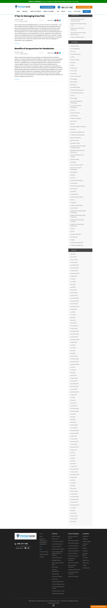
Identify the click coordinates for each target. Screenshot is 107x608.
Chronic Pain (74, 70)
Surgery (73, 239)
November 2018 (74, 433)
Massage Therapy (75, 143)
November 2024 (75, 301)
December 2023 (75, 331)
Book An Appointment (84, 7)
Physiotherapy (74, 194)
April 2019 (73, 419)
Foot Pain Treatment (73, 545)
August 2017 (74, 450)
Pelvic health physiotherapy (78, 186)
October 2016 (74, 472)
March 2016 (73, 488)
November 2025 (75, 268)
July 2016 (73, 480)
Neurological (74, 172)
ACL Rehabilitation (75, 48)
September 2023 (75, 339)
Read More (17, 43)
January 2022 (74, 381)
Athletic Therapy (75, 59)
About (63, 11)
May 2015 (73, 510)
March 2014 (73, 521)
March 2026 (73, 257)
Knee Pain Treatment (73, 556)
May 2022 (73, 372)
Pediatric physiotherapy (77, 180)
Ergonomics (74, 84)
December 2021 (74, 383)
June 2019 (73, 414)
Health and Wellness (76, 118)
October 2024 (74, 303)
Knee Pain (73, 129)
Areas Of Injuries (73, 534)
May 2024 (73, 317)
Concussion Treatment (57, 541)
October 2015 (74, 502)
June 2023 (73, 348)
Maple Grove (86, 560)
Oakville (84, 565)
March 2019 (73, 422)
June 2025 (73, 281)
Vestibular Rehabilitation (77, 245)
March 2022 (73, 375)
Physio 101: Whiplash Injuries (77, 37)
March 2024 (73, 323)
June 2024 (73, 314)
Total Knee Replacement (77, 242)
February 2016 (74, 491)
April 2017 (73, 461)
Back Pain (73, 62)
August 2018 (74, 436)
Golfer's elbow (74, 115)
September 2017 (75, 447)
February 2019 (74, 425)
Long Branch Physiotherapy (77, 135)
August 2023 (74, 342)
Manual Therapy (75, 140)
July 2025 (73, 279)
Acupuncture (55, 539)
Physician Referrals (47, 7)
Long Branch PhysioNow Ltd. (78, 132)
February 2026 (74, 259)
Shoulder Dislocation (76, 234)
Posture (73, 199)
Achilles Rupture (75, 46)
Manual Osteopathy (76, 137)
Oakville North (86, 568)
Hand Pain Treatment (73, 551)
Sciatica (73, 228)
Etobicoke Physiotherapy (77, 93)
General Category (75, 113)
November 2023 (75, 334)
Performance (74, 188)
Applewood (85, 536)
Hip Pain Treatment (73, 553)
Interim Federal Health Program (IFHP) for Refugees (57, 553)
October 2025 (74, 270)
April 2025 (73, 287)
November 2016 (74, 469)
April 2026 (73, 254)
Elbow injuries (74, 82)
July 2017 (73, 452)
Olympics (73, 175)
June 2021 (73, 400)
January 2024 (74, 328)
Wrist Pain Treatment (73, 576)
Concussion (74, 73)
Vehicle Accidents (35, 11)
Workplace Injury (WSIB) (58, 593)
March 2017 (73, 463)
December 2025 (75, 265)
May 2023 (73, 350)
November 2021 (74, 386)
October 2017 (74, 444)
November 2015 (74, 499)
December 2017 (74, 441)
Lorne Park (85, 557)
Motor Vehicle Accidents (77, 165)
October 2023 (74, 336)
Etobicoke (85, 551)
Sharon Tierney (24, 21)
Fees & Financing (44, 551)
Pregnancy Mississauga (76, 205)
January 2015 (74, 518)
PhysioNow (73, 191)
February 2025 (74, 292)
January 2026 (74, 262)
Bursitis (72, 65)
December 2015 (75, 496)
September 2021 (75, 392)
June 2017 (73, 455)
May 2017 (73, 458)
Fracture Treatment (73, 548)
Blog (70, 11)
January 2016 (74, 494)
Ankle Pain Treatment (73, 540)
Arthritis (73, 57)
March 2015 (73, 513)
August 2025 (74, 276)
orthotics (73, 177)
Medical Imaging (75, 159)
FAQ (58, 11)
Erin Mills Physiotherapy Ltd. (77, 90)
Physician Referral (44, 554)
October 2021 (74, 389)
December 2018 (74, 430)
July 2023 (73, 345)
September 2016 (75, 474)
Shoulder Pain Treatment (74, 569)
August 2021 (74, 394)
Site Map (42, 557)
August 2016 (74, 477)
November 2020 (75, 411)
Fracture (73, 110)
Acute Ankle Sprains (76, 54)
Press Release (74, 208)
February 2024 (74, 325)
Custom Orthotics (56, 546)
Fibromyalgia (74, 98)
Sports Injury (55, 579)
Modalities (73, 162)
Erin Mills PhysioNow (75, 87)
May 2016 (73, 485)
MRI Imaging (55, 567)
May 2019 (73, 416)
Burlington (85, 539)
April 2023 (73, 353)
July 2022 (73, 367)
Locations (77, 11)
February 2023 (74, 356)
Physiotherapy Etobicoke (77, 197)
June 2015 (73, 507)
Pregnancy (73, 202)
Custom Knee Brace (76, 76)
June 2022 (73, 370)
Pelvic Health (74, 183)
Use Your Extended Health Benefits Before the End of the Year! (53, 1)
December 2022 (75, 359)
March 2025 (73, 290)
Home (17, 11)
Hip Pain (73, 124)
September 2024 (75, 306)
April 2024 (73, 320)
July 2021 (73, 397)
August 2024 (74, 309)
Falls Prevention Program (58, 549)
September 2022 (75, 364)
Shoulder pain (74, 237)
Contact (87, 11)
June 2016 (73, 483)
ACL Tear (73, 51)
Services (23, 11)
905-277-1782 (22, 544)
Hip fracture (74, 121)
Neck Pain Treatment (73, 562)
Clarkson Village (87, 541)
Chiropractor (74, 68)
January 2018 (74, 439)
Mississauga (86, 562)
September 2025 (75, 273)
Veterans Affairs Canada (58, 591)
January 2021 (74, 405)
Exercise (73, 95)
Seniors (72, 231)
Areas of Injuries (48, 11)
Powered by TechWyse (53, 603)
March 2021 (73, 403)
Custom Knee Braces (57, 544)
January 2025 (74, 295)
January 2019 (74, 427)
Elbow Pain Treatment (73, 543)
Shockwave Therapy (57, 576)
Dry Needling (74, 79)
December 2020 (75, 408)
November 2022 (75, 361)
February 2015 (74, 516)
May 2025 (73, 284)
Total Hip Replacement (57, 581)
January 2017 (74, 466)
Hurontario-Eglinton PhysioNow (78, 126)
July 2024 (73, 312)
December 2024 (75, 298)
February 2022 (74, 378)
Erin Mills (85, 548)
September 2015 (75, 505)
